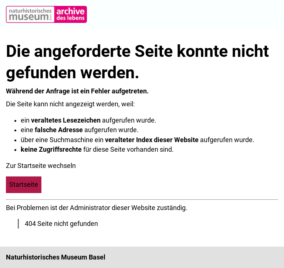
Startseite (23, 184)
